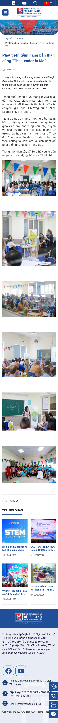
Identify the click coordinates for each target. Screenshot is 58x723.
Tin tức (20, 38)
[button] (5, 12)
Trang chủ (7, 38)
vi (48, 3)
